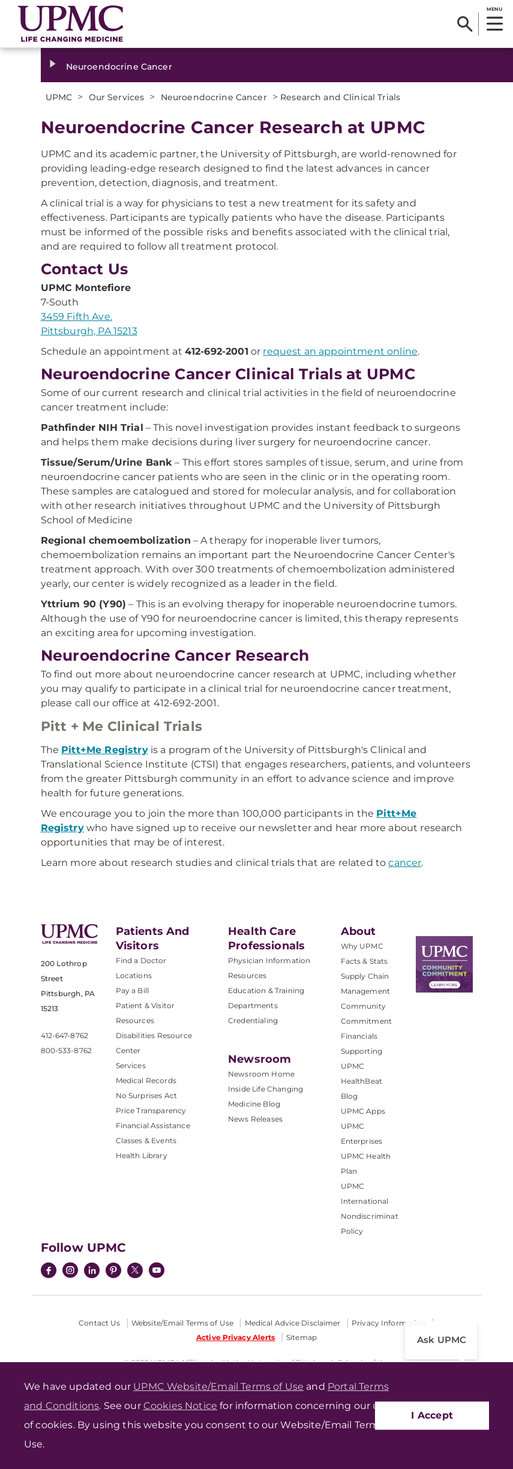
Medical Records (146, 1080)
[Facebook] (48, 1271)
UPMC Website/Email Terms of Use (218, 1386)
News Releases (255, 1118)
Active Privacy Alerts (235, 1337)
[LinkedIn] (92, 1271)
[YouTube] (156, 1271)
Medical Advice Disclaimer (293, 1322)
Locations (134, 975)
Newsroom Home (261, 1073)
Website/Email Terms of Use (182, 1322)
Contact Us (99, 1322)
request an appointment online (340, 351)
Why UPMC (362, 946)
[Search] (464, 24)
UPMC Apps (363, 1111)
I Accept (432, 1415)
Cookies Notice (180, 1405)
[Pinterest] (113, 1271)
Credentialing (253, 1020)
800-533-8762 (66, 1050)
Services (131, 1065)
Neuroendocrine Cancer (119, 66)
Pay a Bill (132, 990)
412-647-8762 (64, 1035)
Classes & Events (146, 1140)
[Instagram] (70, 1271)
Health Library (141, 1155)
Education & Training (266, 990)
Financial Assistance (153, 1125)
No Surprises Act (147, 1095)
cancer (404, 862)
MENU (494, 9)
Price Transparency (151, 1110)
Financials (359, 1036)
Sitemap (301, 1337)
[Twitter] (135, 1270)
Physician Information (269, 960)
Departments (253, 1005)
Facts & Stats (364, 961)
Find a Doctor (141, 960)
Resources (247, 975)
